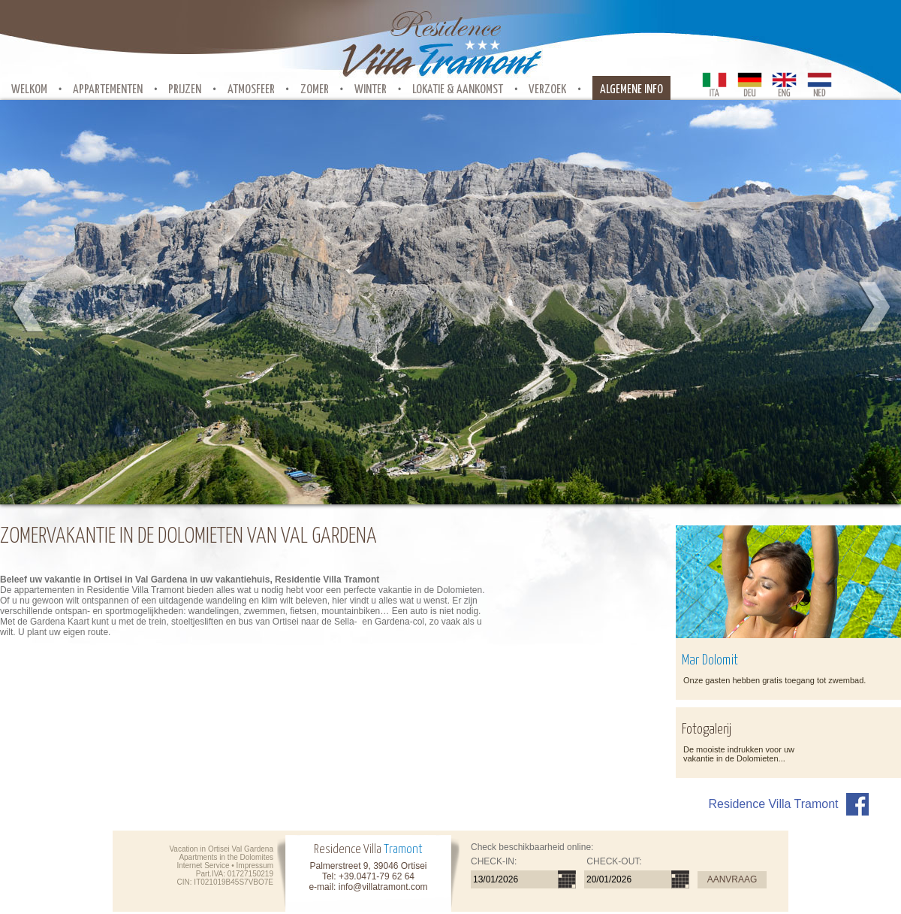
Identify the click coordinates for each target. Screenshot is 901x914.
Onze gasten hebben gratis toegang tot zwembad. (774, 680)
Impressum (255, 865)
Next (873, 307)
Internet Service (202, 865)
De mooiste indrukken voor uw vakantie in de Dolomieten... (738, 754)
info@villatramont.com (383, 887)
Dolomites (256, 857)
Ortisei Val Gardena (240, 849)
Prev (28, 307)
